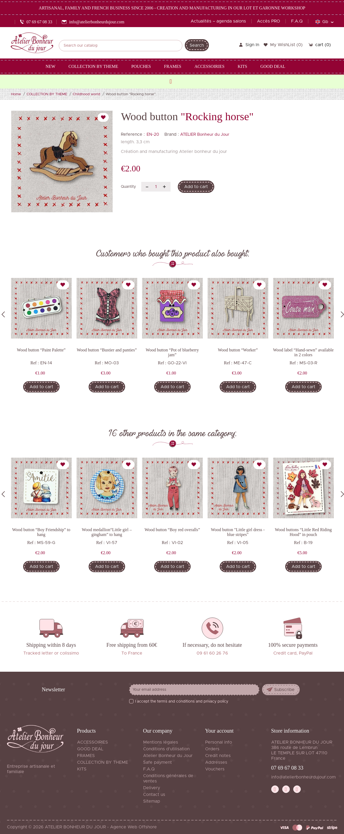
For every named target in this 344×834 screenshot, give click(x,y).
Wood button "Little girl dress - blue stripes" (238, 532)
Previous (3, 314)
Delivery (151, 788)
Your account (219, 731)
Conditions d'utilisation (166, 749)
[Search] (120, 45)
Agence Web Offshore (133, 827)
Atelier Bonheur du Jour (168, 756)
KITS (81, 769)
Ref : (34, 363)
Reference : (133, 134)
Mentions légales (160, 742)
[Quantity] (156, 187)
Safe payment (157, 762)
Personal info (218, 742)
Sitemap (151, 801)
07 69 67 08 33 (287, 767)
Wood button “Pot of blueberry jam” (172, 352)
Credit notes (218, 756)
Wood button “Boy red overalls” (172, 529)
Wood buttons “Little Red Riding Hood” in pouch (303, 532)
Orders (212, 749)
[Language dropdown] (324, 21)
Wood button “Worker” (238, 350)
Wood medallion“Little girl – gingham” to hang (107, 532)
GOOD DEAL (90, 749)
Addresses (216, 762)
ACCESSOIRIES (92, 742)
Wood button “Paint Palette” (41, 350)
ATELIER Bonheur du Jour (204, 135)
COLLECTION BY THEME (102, 762)
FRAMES (86, 756)
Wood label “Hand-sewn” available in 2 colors (303, 352)
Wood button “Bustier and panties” (107, 350)
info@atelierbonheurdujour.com (303, 777)
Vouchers (214, 769)
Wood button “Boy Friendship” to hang (41, 532)
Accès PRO (268, 21)
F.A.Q (297, 21)
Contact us (154, 794)
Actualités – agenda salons (218, 21)
